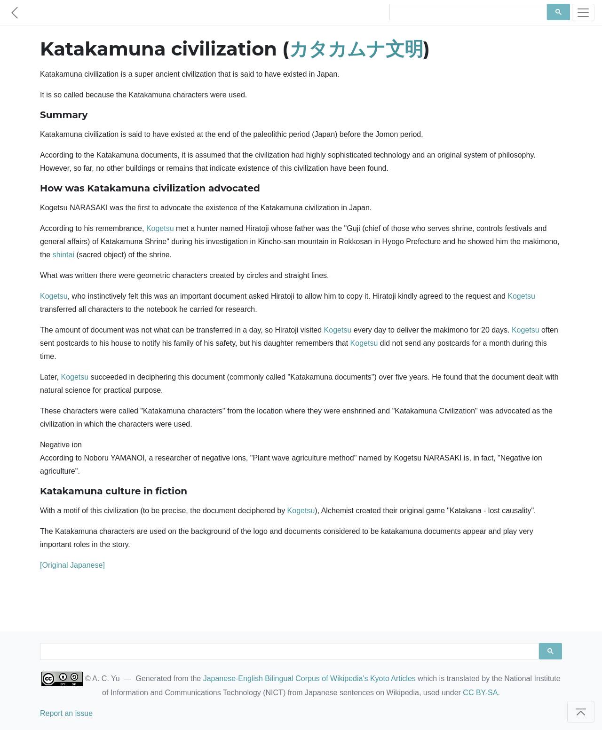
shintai (63, 255)
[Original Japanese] (72, 565)
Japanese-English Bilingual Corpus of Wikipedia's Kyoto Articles (309, 678)
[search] (467, 12)
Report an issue (66, 713)
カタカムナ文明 (356, 48)
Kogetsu (160, 228)
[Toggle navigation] (583, 12)
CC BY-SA (480, 693)
